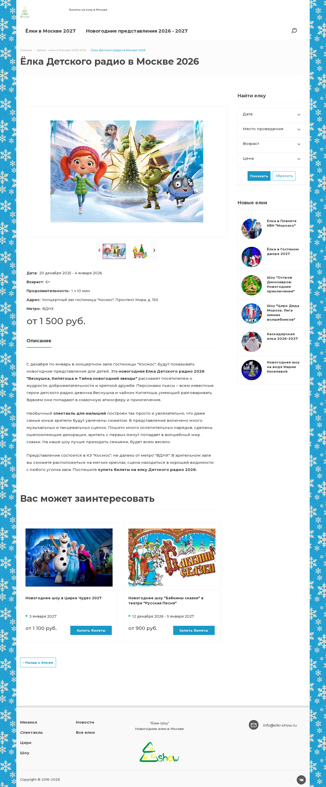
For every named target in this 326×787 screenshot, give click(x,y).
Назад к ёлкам (38, 662)
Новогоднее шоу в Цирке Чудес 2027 (63, 598)
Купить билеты (91, 630)
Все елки (85, 732)
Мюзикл (28, 722)
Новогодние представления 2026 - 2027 (137, 31)
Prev (99, 250)
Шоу (24, 752)
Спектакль (31, 732)
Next (154, 250)
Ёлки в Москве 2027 (50, 31)
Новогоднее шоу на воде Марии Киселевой (283, 366)
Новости (85, 722)
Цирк (26, 742)
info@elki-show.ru (280, 725)
